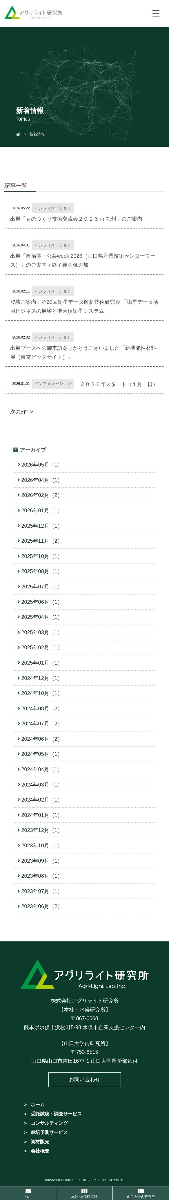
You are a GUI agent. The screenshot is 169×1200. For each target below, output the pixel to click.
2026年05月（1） (42, 465)
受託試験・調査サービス (56, 1113)
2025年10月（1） (42, 556)
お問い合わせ (84, 1079)
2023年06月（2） (42, 906)
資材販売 (40, 1141)
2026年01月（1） (42, 510)
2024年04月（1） (42, 769)
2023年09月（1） (42, 861)
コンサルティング (49, 1123)
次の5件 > (21, 412)
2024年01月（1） (42, 815)
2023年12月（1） (42, 830)
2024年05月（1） (42, 754)
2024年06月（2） (42, 739)
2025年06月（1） (42, 602)
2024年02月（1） (42, 800)
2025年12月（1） (42, 526)
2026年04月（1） (42, 480)
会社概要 (40, 1150)
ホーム (38, 1104)
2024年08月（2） (42, 708)
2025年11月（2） (42, 541)
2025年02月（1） (42, 647)
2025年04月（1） (42, 617)
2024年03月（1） (42, 785)
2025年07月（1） (42, 587)
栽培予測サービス (49, 1132)
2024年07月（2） (42, 724)
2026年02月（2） (42, 495)
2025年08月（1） (42, 571)
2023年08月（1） (42, 876)
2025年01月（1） (42, 663)
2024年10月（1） (42, 693)
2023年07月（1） (42, 891)
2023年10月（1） (42, 845)
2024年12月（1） (42, 678)
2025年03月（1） (42, 632)
